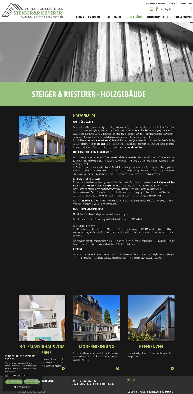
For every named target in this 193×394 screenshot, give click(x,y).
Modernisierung (158, 17)
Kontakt (162, 3)
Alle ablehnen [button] (32, 382)
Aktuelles (150, 3)
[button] (22, 387)
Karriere (94, 17)
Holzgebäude (134, 17)
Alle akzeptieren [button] (14, 382)
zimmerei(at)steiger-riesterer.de (97, 383)
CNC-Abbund (183, 17)
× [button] (40, 353)
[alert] (22, 370)
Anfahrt (173, 3)
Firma (80, 17)
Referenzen (113, 17)
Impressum (186, 3)
